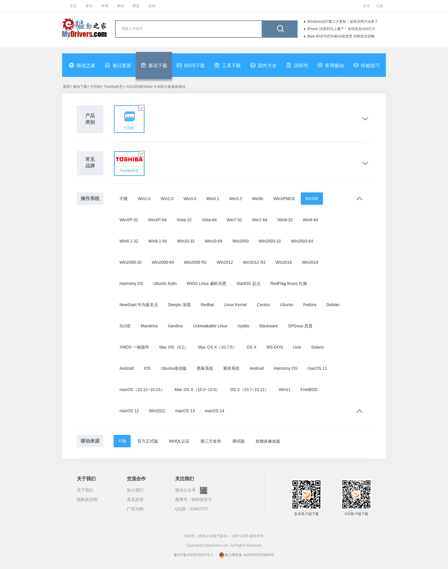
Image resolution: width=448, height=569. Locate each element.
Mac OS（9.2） (173, 347)
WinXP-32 (129, 219)
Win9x (257, 198)
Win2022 (157, 410)
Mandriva (149, 326)
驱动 (120, 6)
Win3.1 (212, 198)
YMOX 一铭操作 (134, 347)
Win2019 (310, 262)
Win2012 (225, 262)
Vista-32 (184, 219)
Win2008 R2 (195, 262)
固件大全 (263, 65)
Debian (332, 304)
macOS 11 (317, 368)
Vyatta (243, 326)
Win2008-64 (163, 262)
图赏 (136, 6)
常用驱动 (330, 65)
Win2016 (284, 262)
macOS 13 (185, 410)
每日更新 (118, 65)
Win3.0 (189, 198)
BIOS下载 (191, 65)
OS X (251, 347)
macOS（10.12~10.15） (142, 389)
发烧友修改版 (267, 441)
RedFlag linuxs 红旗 (289, 283)
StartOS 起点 (248, 283)
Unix (297, 347)
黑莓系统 (205, 368)
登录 (366, 6)
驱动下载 (154, 65)
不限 (124, 198)
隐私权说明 (87, 499)
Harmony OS (131, 283)
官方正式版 (147, 441)
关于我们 (85, 490)
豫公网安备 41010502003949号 (246, 555)
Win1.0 (144, 198)
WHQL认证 (179, 441)
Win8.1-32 (129, 241)
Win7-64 (259, 219)
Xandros (175, 326)
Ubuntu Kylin (165, 283)
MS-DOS (274, 347)
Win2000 (240, 241)
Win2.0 (167, 198)
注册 (379, 6)
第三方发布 (210, 441)
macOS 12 (129, 410)
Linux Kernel (235, 304)
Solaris (317, 347)
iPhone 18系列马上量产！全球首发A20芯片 (341, 29)
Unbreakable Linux (210, 326)
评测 (104, 6)
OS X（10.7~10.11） (249, 389)
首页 (73, 6)
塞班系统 (231, 368)
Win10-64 (214, 241)
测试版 (238, 441)
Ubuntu (286, 304)
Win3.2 (235, 198)
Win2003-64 (302, 241)
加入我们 (135, 490)
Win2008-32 (131, 262)
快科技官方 (202, 499)
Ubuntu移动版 (173, 368)
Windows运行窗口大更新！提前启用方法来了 (342, 21)
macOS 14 (214, 410)
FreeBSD (309, 389)
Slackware (268, 326)
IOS (147, 368)
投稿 (151, 6)
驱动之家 (82, 65)
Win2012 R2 (254, 262)
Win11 (285, 389)
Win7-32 (234, 219)
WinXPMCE (284, 198)
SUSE (125, 326)
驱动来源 (90, 440)
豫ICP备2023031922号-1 (193, 555)
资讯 (88, 6)
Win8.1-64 (157, 241)
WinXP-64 (157, 219)
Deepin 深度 (179, 304)
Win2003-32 (270, 241)
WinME (311, 198)
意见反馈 (135, 499)
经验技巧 (366, 65)
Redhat (207, 304)
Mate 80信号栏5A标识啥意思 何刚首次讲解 (340, 36)
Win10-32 (186, 241)
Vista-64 (209, 219)
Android (127, 368)
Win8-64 (310, 219)
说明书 (297, 65)
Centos (263, 304)
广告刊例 (135, 509)
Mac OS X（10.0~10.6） (197, 389)
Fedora (309, 304)
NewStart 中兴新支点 (139, 304)
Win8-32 (285, 219)
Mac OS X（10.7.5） (217, 347)
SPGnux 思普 (300, 326)
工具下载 (227, 65)
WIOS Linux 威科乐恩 (206, 283)
